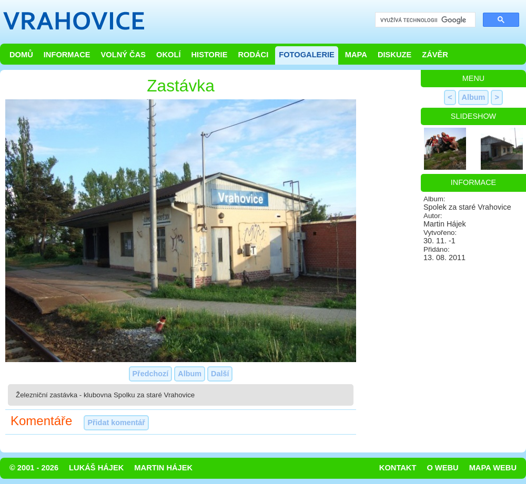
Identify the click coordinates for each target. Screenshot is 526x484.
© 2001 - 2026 (33, 468)
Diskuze (394, 54)
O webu (442, 468)
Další (220, 373)
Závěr (435, 54)
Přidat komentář (116, 422)
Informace (67, 54)
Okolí (168, 54)
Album (189, 373)
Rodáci (253, 54)
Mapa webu (493, 468)
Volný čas (123, 54)
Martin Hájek (163, 468)
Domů (21, 54)
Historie (209, 54)
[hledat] (424, 20)
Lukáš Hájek (96, 468)
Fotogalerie (307, 54)
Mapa (356, 54)
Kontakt (398, 468)
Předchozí (151, 373)
